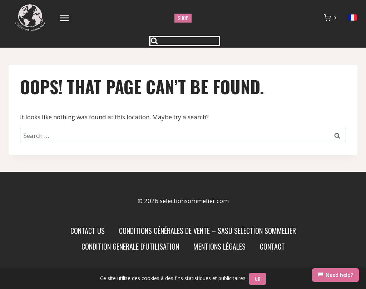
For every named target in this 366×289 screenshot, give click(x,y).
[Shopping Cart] (331, 18)
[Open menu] (64, 17)
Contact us (87, 230)
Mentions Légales (219, 246)
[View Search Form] (185, 41)
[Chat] (335, 275)
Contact (272, 246)
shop (183, 17)
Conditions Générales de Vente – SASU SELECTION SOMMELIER (207, 230)
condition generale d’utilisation (130, 246)
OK (258, 278)
